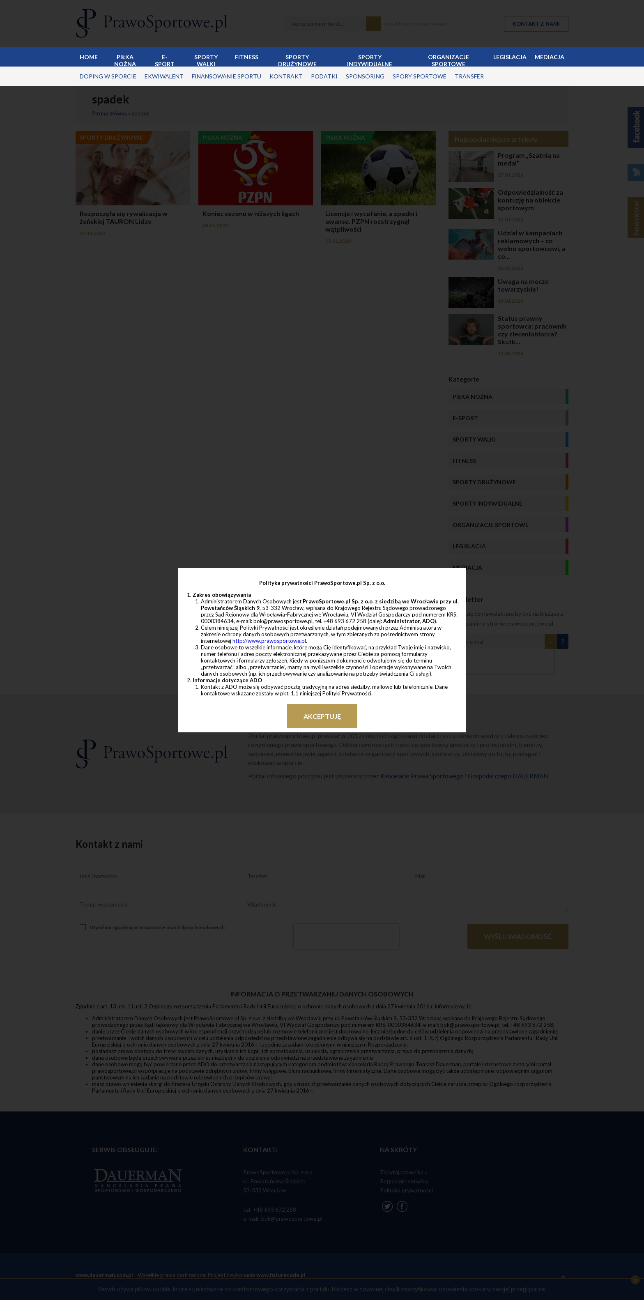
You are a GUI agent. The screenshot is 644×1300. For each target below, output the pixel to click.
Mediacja (549, 56)
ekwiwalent (164, 76)
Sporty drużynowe (297, 60)
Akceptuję (322, 716)
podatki (324, 76)
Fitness (246, 56)
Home (89, 56)
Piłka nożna (125, 60)
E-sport (165, 60)
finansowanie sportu (226, 76)
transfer (469, 76)
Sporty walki (206, 60)
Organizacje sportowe (448, 60)
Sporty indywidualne (369, 60)
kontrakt (286, 76)
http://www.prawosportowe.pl (269, 640)
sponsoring (365, 76)
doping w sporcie (108, 76)
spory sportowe (419, 76)
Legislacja (510, 56)
